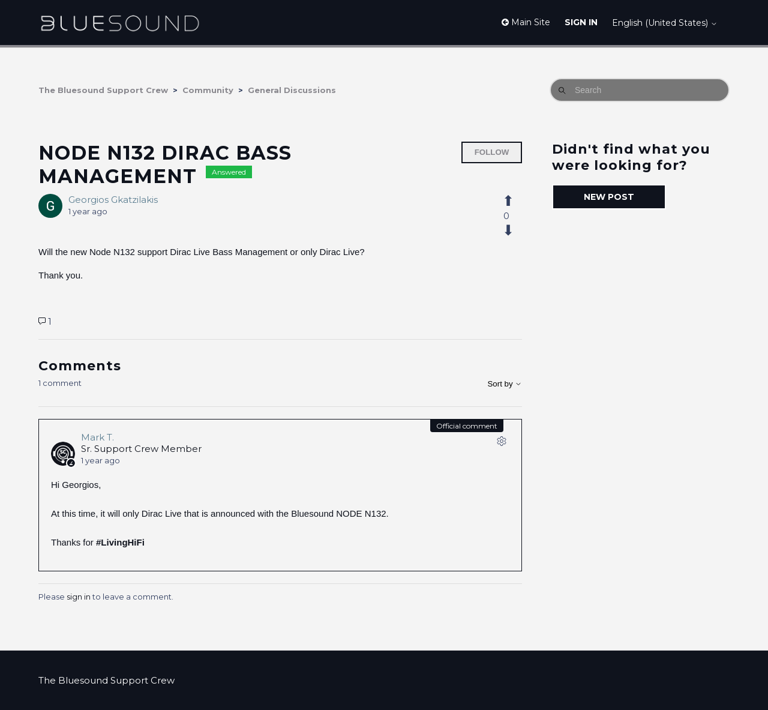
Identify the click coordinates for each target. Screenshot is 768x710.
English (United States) (665, 22)
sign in (79, 596)
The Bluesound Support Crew (103, 90)
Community (207, 90)
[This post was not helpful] (514, 230)
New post (609, 196)
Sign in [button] (581, 22)
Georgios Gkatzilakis (113, 199)
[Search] (640, 90)
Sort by (504, 383)
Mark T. (97, 437)
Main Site (526, 22)
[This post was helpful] (514, 201)
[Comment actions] (501, 444)
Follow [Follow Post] (492, 152)
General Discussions (292, 90)
